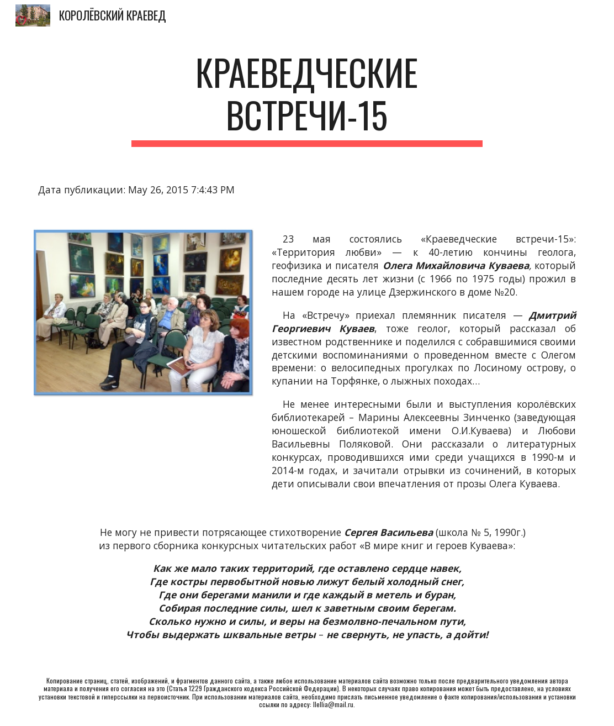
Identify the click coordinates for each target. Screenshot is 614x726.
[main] (307, 98)
